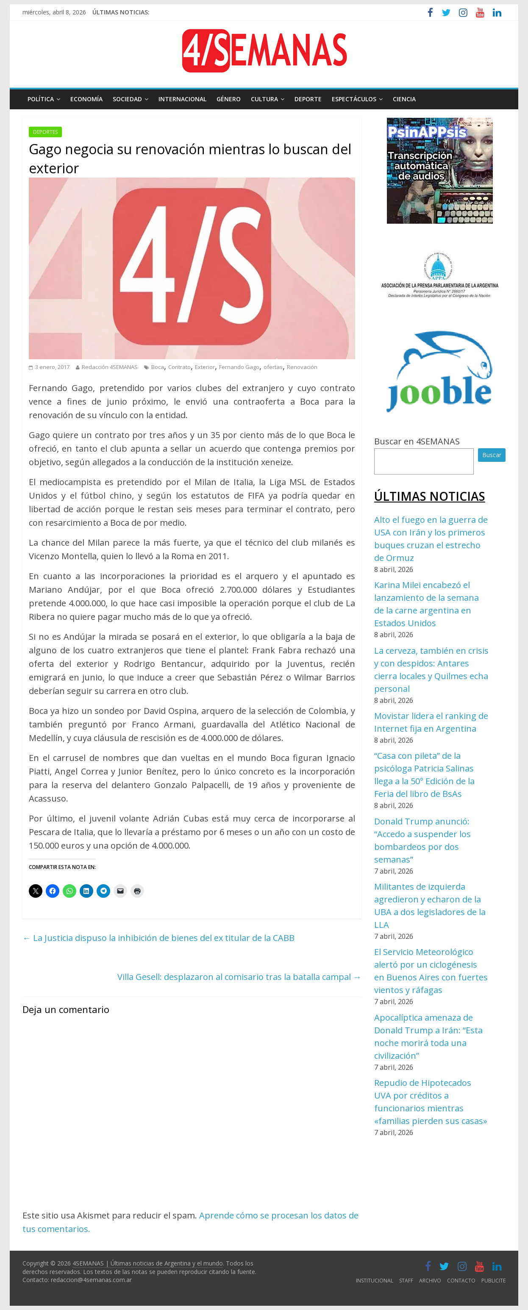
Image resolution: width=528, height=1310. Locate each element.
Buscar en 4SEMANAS (417, 441)
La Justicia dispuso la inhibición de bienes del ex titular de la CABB (158, 938)
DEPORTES (45, 132)
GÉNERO (229, 99)
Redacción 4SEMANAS (110, 367)
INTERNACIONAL (182, 99)
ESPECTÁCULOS (354, 99)
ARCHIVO (430, 1280)
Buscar (491, 455)
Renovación (302, 367)
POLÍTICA (41, 99)
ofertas (273, 367)
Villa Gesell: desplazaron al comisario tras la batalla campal (239, 976)
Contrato (179, 367)
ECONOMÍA (86, 99)
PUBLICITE (493, 1280)
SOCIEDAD (127, 99)
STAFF (406, 1280)
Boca (157, 367)
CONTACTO (461, 1280)
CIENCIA (404, 99)
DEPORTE (308, 99)
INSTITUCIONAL (374, 1280)
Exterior (205, 367)
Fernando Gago (239, 367)
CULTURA (264, 99)
